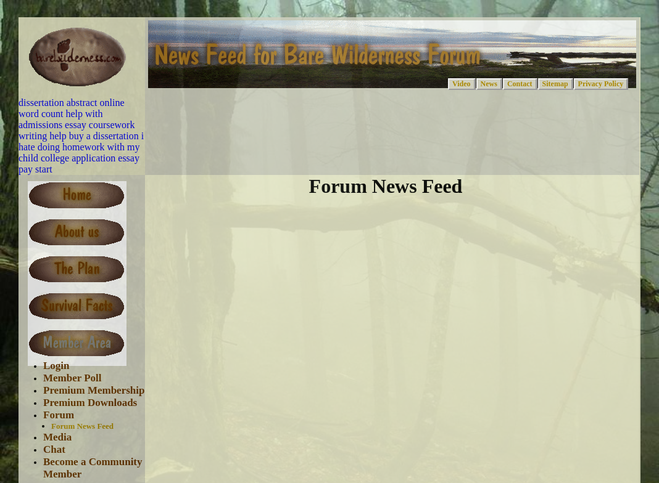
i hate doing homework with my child (81, 147)
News (489, 83)
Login (56, 365)
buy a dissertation (104, 136)
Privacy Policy (601, 83)
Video (461, 83)
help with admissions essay (60, 119)
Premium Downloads (90, 402)
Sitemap (555, 83)
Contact (520, 83)
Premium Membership (93, 390)
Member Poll (72, 378)
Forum (58, 415)
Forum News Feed (82, 426)
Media (57, 437)
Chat (54, 449)
